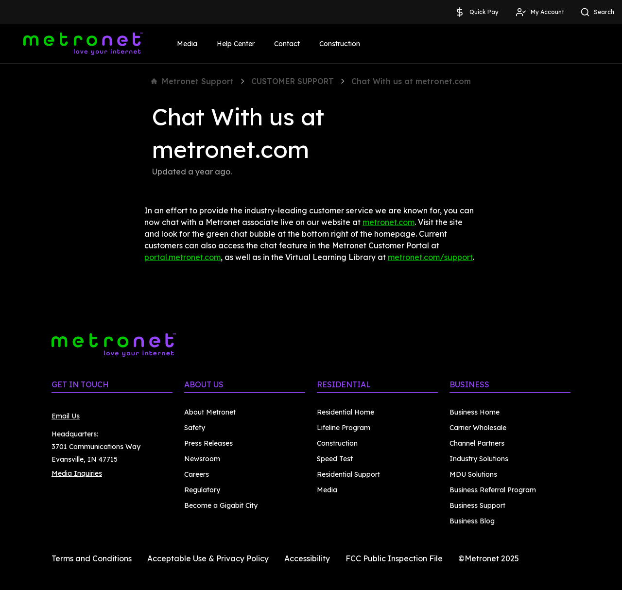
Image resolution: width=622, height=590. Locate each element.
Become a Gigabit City (221, 505)
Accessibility (307, 558)
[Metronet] (83, 43)
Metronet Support (192, 81)
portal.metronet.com (182, 257)
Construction (339, 43)
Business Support (477, 505)
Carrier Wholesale (477, 427)
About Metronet (210, 412)
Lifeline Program (343, 427)
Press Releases (208, 443)
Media (187, 43)
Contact (287, 43)
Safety (194, 427)
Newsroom (202, 458)
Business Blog (472, 521)
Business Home (474, 412)
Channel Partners (476, 443)
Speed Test (335, 458)
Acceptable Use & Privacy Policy (208, 558)
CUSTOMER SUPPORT (292, 81)
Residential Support (348, 474)
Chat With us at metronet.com (411, 81)
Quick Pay (476, 12)
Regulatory (202, 490)
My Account (539, 12)
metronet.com (389, 222)
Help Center (236, 43)
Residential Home (345, 412)
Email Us (66, 416)
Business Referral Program (492, 490)
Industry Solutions (478, 458)
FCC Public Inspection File (394, 558)
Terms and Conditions (92, 558)
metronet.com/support (430, 257)
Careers (196, 474)
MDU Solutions (473, 474)
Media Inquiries (77, 473)
